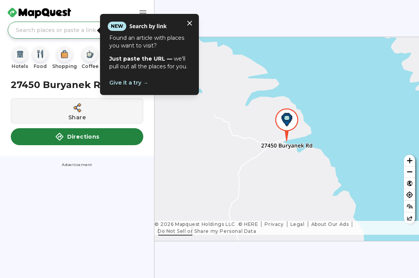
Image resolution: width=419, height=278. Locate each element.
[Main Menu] (142, 13)
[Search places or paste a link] (77, 30)
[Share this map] (409, 218)
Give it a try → (128, 82)
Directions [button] (77, 136)
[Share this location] (77, 111)
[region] (286, 139)
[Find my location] (409, 194)
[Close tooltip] (190, 23)
